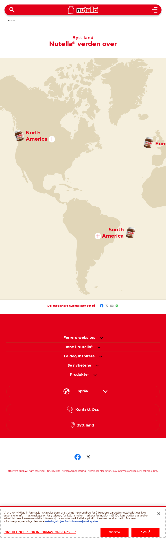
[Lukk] (159, 513)
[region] (83, 522)
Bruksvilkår (53, 471)
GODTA (114, 532)
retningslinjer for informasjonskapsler (71, 521)
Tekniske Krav (150, 471)
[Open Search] (12, 9)
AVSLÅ (145, 532)
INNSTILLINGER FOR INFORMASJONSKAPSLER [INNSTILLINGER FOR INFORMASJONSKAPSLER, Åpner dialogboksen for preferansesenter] (40, 532)
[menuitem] (79, 347)
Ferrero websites (79, 337)
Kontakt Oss (87, 409)
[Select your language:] (83, 391)
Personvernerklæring (74, 471)
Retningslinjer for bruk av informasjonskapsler (114, 471)
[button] (101, 337)
